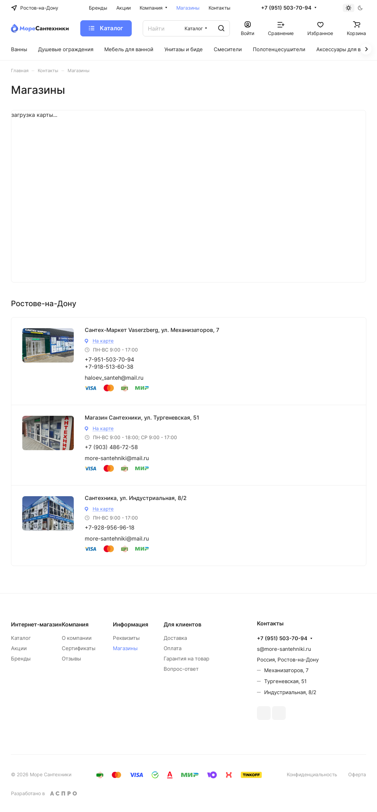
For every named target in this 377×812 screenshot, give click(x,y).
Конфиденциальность (312, 774)
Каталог (21, 638)
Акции (19, 648)
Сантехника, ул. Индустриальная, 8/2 (136, 497)
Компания (75, 624)
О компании (77, 638)
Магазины (125, 648)
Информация (130, 624)
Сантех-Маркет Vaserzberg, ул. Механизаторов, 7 (152, 329)
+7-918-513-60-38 (109, 366)
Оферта (357, 774)
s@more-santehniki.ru (284, 649)
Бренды (21, 658)
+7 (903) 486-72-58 (111, 447)
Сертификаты (78, 648)
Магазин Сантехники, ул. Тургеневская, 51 (142, 417)
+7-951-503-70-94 (109, 359)
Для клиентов (182, 624)
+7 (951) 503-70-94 (286, 8)
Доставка (175, 638)
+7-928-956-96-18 (109, 527)
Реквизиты (126, 638)
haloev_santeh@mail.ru (114, 377)
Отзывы (71, 658)
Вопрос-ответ (181, 669)
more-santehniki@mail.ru (117, 458)
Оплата (172, 648)
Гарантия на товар (186, 658)
